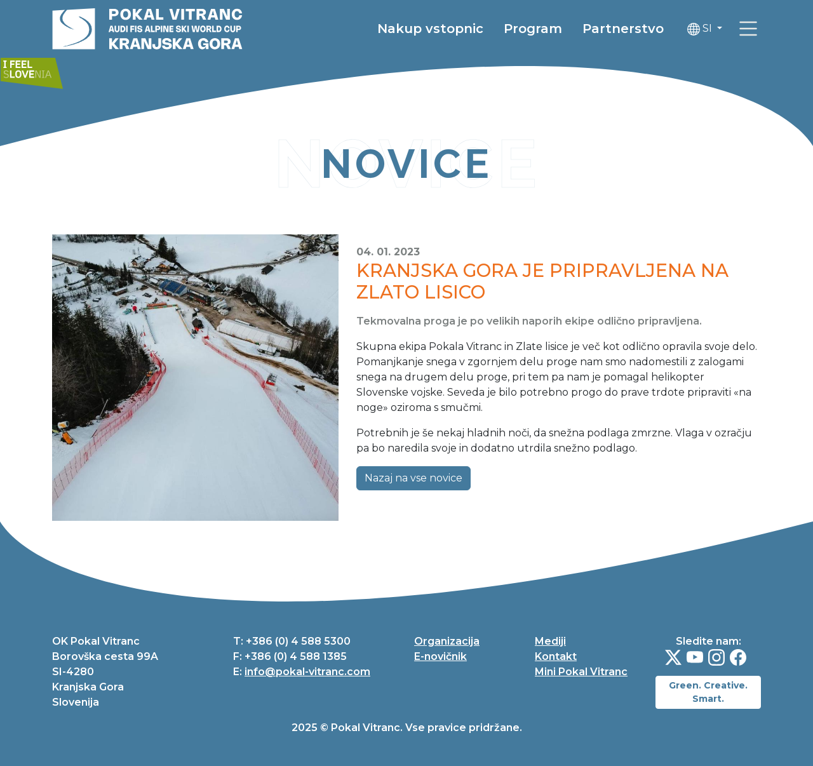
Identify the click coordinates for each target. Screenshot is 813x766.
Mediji (550, 641)
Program (533, 28)
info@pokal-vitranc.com (307, 672)
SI (701, 29)
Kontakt (556, 656)
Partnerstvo (623, 28)
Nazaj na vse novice (413, 478)
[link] (748, 28)
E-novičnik (440, 656)
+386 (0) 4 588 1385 (296, 656)
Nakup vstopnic (430, 28)
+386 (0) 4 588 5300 (298, 641)
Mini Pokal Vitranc (581, 672)
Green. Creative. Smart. (708, 692)
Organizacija (447, 641)
